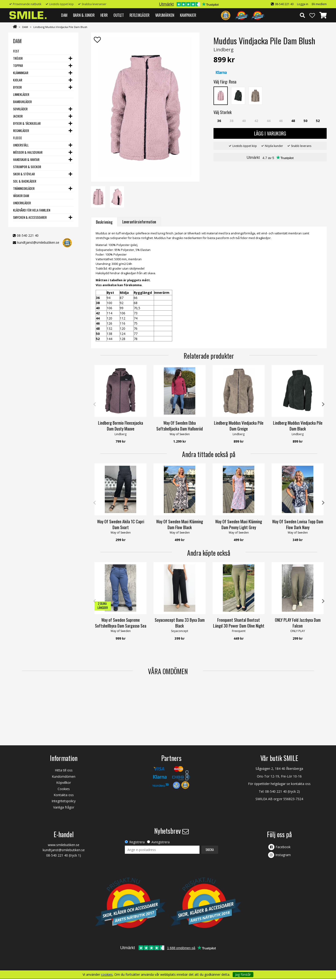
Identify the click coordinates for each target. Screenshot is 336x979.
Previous (94, 404)
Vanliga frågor (63, 807)
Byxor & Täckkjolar (27, 123)
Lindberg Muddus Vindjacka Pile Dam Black (297, 426)
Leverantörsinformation (139, 222)
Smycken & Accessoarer (30, 217)
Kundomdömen (63, 776)
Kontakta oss (64, 795)
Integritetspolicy (64, 801)
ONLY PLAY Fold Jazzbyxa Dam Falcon (298, 623)
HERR (104, 15)
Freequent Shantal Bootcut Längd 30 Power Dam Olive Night (238, 623)
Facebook (283, 847)
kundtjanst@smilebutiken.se (38, 242)
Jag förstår (243, 974)
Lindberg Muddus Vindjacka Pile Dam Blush (60, 27)
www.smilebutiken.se (63, 845)
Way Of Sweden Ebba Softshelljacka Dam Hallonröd (179, 426)
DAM (64, 15)
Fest (16, 51)
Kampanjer (188, 15)
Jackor (18, 116)
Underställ (21, 144)
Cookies (64, 789)
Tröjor (18, 58)
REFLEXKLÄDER (140, 15)
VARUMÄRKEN (164, 15)
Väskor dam (21, 195)
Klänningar (20, 72)
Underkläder (22, 202)
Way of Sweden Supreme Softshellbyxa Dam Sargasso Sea (120, 623)
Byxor (17, 87)
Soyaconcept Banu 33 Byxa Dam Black (180, 623)
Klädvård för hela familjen (31, 210)
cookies (107, 974)
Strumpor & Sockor (27, 166)
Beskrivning (104, 222)
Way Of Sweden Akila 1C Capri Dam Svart (120, 524)
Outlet (118, 15)
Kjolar (17, 79)
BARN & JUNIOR (84, 15)
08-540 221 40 (284, 4)
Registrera (137, 842)
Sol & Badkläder (24, 181)
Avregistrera (160, 842)
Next (323, 404)
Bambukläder (22, 101)
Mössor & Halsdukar (27, 152)
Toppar (18, 65)
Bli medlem (319, 4)
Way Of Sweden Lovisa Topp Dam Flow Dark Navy (297, 524)
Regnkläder (21, 130)
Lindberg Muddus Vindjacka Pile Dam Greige (238, 426)
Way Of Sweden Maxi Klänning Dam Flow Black (179, 524)
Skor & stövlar (24, 173)
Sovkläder (20, 108)
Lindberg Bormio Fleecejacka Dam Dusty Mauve (120, 426)
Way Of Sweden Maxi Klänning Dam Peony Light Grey (238, 524)
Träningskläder (24, 188)
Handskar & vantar (26, 159)
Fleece (17, 137)
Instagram (283, 855)
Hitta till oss (64, 770)
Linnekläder (21, 94)
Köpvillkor (63, 782)
